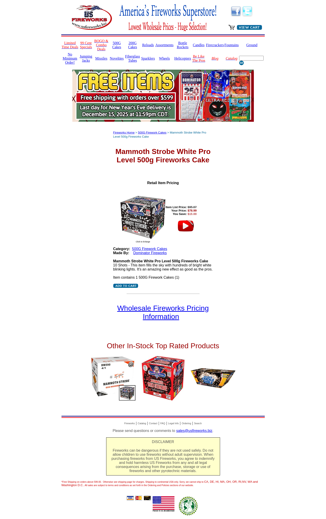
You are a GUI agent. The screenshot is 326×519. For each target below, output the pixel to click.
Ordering (186, 423)
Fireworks (129, 423)
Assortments (164, 45)
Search (198, 423)
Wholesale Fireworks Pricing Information (163, 312)
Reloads (148, 45)
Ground (251, 45)
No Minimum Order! (70, 58)
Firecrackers (215, 45)
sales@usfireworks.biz (194, 431)
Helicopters (182, 58)
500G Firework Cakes (152, 132)
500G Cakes (116, 45)
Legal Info (173, 423)
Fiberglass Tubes (132, 58)
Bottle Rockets (183, 45)
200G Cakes (132, 45)
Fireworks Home (124, 132)
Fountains (231, 45)
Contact (153, 423)
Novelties (117, 58)
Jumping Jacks (86, 58)
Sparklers (148, 58)
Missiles (101, 58)
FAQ (162, 423)
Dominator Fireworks (150, 253)
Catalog (142, 423)
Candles (199, 45)
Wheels (164, 58)
